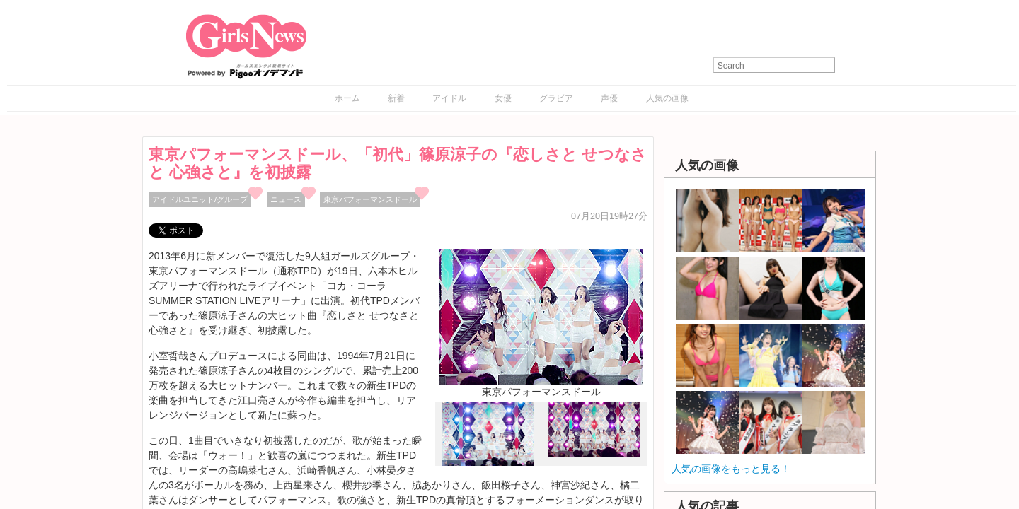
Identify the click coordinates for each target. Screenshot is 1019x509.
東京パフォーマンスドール (370, 199)
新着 (396, 98)
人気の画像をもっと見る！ (731, 468)
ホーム (347, 98)
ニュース (285, 199)
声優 (609, 98)
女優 (503, 98)
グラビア (556, 98)
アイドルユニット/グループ (200, 199)
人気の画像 (667, 98)
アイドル (449, 98)
